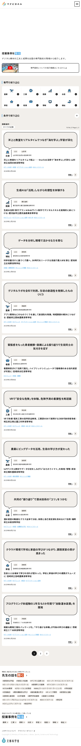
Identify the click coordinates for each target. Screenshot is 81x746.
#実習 (14, 167)
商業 (22, 722)
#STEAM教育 (7, 688)
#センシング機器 (21, 268)
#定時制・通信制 (9, 696)
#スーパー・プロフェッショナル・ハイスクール (20, 700)
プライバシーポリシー (26, 731)
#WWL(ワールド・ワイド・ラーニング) (48, 688)
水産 (30, 722)
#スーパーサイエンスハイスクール (60, 681)
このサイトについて (9, 731)
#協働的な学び (21, 526)
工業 (13, 722)
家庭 (39, 722)
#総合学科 (28, 703)
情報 (55, 722)
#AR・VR (30, 217)
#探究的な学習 (8, 681)
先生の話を (15, 675)
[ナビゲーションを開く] (77, 4)
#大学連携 (21, 696)
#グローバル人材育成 (23, 688)
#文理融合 (6, 692)
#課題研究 (11, 268)
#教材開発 (15, 476)
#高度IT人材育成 (48, 696)
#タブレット (8, 217)
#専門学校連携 (33, 696)
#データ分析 (8, 167)
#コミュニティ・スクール (12, 703)
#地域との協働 (22, 681)
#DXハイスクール (38, 167)
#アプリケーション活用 (24, 167)
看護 (47, 722)
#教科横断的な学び (20, 692)
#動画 (18, 376)
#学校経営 (68, 688)
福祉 (63, 722)
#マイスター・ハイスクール (57, 684)
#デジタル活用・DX (37, 681)
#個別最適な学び (36, 692)
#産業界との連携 (38, 684)
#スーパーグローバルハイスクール (16, 684)
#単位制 (59, 700)
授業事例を (15, 717)
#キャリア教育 (51, 692)
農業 (5, 722)
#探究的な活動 (65, 692)
